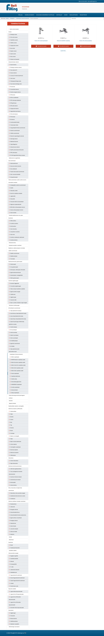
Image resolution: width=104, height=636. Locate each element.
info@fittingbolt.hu (93, 1)
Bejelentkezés (74, 15)
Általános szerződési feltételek (45, 15)
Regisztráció (83, 15)
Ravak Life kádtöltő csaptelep (63, 40)
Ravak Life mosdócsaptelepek (41, 40)
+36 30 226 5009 (83, 1)
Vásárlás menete (29, 15)
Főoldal (20, 15)
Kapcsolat (59, 15)
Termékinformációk (41, 46)
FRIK (25, 633)
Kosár (65, 15)
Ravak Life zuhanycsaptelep (86, 40)
